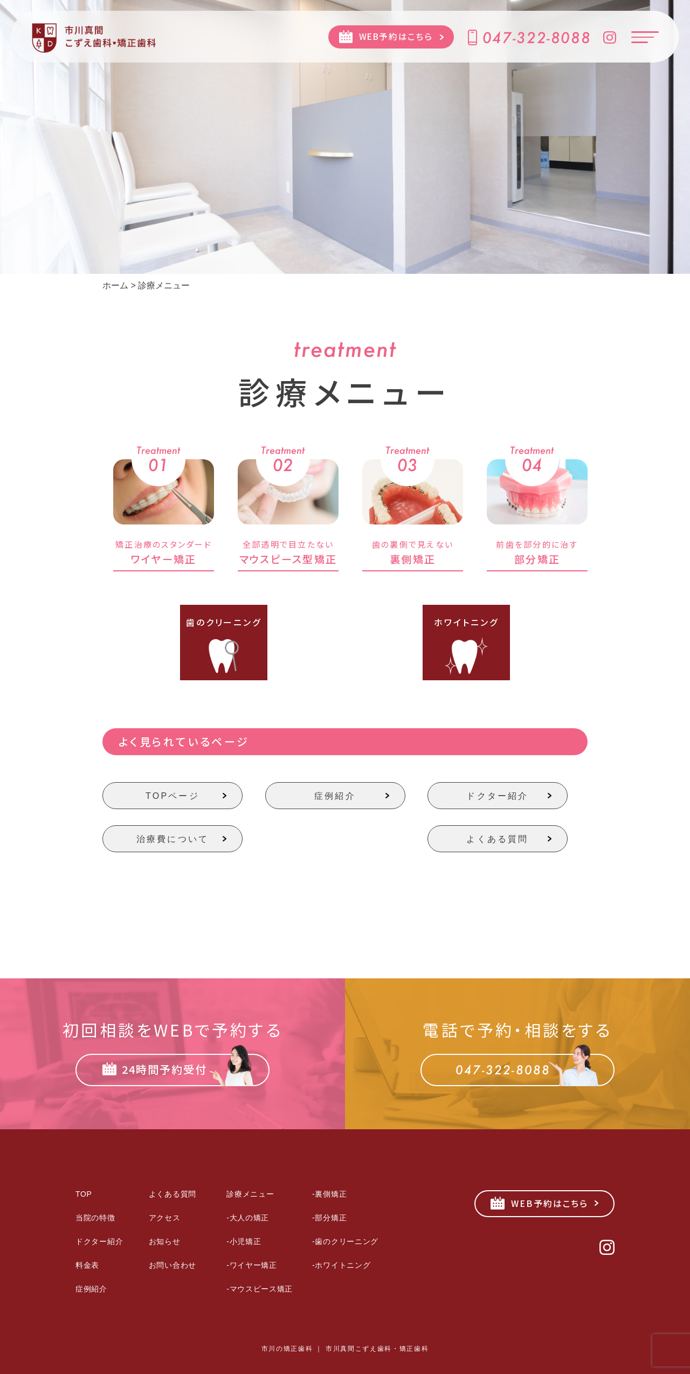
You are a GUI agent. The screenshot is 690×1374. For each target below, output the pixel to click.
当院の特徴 (95, 1217)
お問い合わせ (172, 1265)
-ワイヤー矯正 (251, 1265)
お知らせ (165, 1241)
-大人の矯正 (247, 1217)
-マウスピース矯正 (259, 1289)
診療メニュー (250, 1194)
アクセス (165, 1217)
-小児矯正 (243, 1241)
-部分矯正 (329, 1217)
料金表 (87, 1265)
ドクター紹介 (497, 795)
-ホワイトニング (341, 1265)
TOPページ (172, 795)
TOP (83, 1194)
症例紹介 (335, 795)
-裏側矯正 (329, 1194)
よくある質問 (497, 839)
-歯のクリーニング (345, 1241)
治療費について (172, 839)
